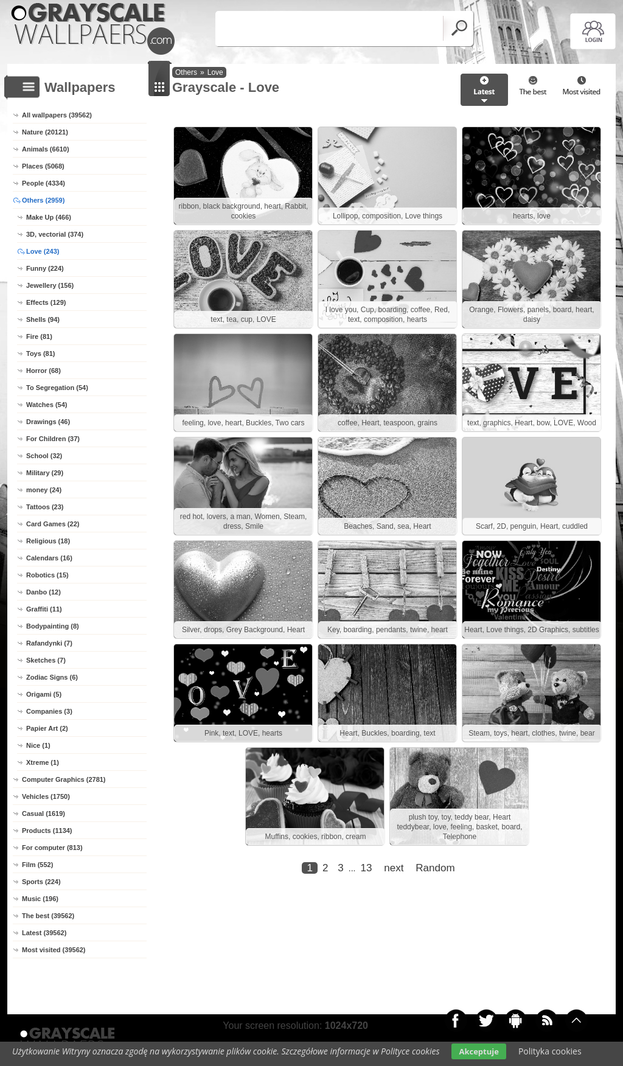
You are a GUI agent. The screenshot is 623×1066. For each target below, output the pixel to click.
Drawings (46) (48, 421)
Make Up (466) (48, 217)
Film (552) (37, 864)
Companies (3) (49, 711)
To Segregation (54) (57, 387)
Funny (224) (45, 268)
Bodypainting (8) (52, 626)
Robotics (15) (47, 575)
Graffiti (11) (44, 609)
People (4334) (43, 183)
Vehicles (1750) (46, 796)
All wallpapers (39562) (57, 115)
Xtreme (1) (42, 762)
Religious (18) (48, 541)
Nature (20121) (45, 132)
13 (366, 868)
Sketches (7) (46, 660)
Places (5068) (43, 166)
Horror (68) (43, 370)
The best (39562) (48, 915)
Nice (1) (38, 745)
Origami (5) (43, 694)
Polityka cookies (550, 1051)
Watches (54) (46, 404)
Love (215, 72)
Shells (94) (43, 319)
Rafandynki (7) (49, 643)
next (393, 868)
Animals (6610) (45, 149)
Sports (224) (41, 881)
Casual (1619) (43, 813)
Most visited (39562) (54, 949)
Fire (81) (39, 336)
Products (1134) (47, 830)
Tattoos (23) (45, 506)
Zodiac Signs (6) (52, 677)
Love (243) (42, 251)
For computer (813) (52, 847)
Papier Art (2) (47, 728)
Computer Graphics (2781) (64, 779)
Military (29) (44, 472)
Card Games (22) (52, 524)
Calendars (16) (49, 558)
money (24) (43, 489)
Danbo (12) (43, 592)
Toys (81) (40, 353)
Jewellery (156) (50, 285)
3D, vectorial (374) (54, 234)
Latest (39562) (44, 932)
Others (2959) (43, 200)
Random (435, 868)
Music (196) (40, 898)
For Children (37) (53, 438)
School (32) (44, 455)
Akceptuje (478, 1051)
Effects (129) (46, 302)
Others (186, 72)
